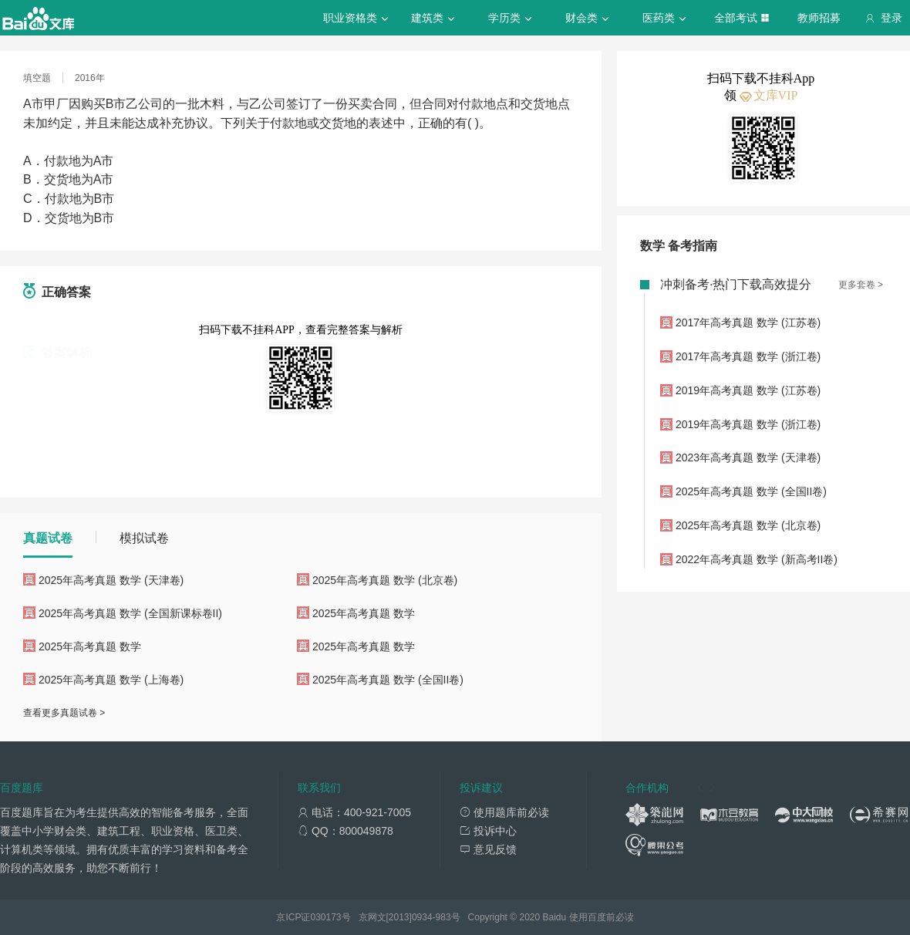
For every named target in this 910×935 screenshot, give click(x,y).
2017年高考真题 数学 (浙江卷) (748, 356)
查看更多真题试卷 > (64, 712)
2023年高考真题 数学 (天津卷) (748, 457)
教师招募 (819, 18)
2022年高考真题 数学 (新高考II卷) (757, 559)
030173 (325, 917)
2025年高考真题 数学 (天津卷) (111, 580)
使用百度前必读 (601, 917)
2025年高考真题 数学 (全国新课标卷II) (130, 613)
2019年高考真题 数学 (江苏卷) (748, 390)
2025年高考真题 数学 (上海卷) (111, 679)
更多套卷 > (860, 284)
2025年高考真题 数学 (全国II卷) (387, 679)
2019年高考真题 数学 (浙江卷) (748, 424)
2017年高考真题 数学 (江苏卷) (748, 322)
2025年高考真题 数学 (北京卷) (384, 580)
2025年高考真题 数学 (363, 613)
